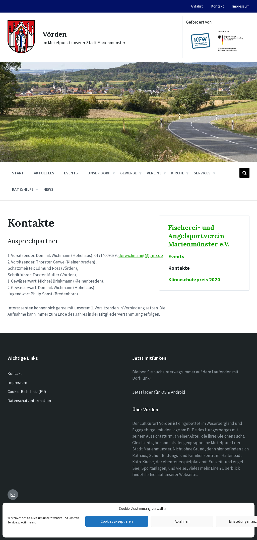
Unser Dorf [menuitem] (99, 172)
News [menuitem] (48, 189)
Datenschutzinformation (29, 400)
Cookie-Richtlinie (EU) (27, 391)
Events (176, 256)
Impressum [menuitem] (240, 6)
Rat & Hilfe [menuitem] (23, 189)
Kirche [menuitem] (177, 172)
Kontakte (179, 268)
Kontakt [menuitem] (217, 6)
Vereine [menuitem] (154, 172)
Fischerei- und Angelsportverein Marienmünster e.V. (198, 235)
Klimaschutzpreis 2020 (194, 279)
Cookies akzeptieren (117, 521)
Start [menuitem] (18, 172)
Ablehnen (182, 521)
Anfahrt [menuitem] (197, 6)
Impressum (17, 382)
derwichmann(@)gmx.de (140, 255)
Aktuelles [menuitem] (44, 172)
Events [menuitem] (71, 172)
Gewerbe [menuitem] (128, 172)
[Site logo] (21, 51)
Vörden (55, 34)
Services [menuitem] (202, 172)
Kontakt (15, 373)
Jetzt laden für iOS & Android (158, 392)
